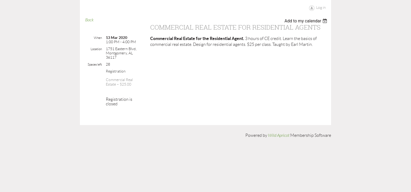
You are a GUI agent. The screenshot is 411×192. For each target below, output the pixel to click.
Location (96, 49)
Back (89, 20)
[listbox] (306, 21)
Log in (321, 7)
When (98, 37)
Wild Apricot (278, 135)
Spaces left (95, 64)
